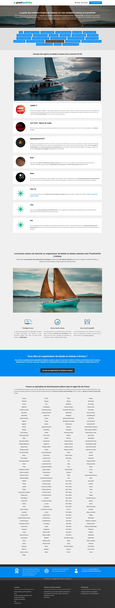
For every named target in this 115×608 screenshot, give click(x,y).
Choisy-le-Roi (24, 500)
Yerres (90, 552)
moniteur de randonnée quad (58, 38)
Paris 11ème (69, 483)
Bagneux (24, 421)
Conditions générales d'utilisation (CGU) (23, 595)
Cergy (24, 466)
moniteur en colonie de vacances (35, 41)
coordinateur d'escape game (63, 32)
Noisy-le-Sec (69, 458)
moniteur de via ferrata (92, 38)
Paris (68, 478)
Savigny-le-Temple (91, 461)
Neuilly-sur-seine (69, 446)
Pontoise (69, 549)
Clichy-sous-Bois (24, 509)
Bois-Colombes (24, 432)
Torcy (91, 492)
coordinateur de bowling (47, 32)
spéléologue (58, 44)
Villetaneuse (91, 535)
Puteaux (91, 398)
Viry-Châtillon (91, 546)
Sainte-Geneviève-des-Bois (91, 426)
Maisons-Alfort (46, 532)
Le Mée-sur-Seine (46, 483)
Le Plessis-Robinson (46, 489)
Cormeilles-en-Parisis (24, 523)
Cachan (24, 463)
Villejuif (91, 515)
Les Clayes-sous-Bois (46, 500)
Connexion (84, 2)
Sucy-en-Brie (91, 481)
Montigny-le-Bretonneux (68, 418)
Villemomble (91, 518)
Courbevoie (24, 529)
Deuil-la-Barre (24, 537)
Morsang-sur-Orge (68, 432)
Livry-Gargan (46, 523)
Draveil (24, 543)
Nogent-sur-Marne (68, 449)
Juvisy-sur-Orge (46, 461)
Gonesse (46, 438)
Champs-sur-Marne (24, 472)
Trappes (91, 495)
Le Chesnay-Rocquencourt (46, 478)
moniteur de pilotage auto (23, 38)
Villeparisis (91, 529)
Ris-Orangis (91, 404)
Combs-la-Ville (24, 515)
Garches (46, 424)
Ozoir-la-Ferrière (68, 469)
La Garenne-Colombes (46, 466)
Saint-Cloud (91, 418)
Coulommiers (24, 526)
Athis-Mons (24, 412)
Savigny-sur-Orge (91, 463)
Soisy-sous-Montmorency (91, 475)
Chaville (24, 486)
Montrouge (68, 429)
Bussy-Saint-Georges (24, 461)
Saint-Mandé (91, 438)
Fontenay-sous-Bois (46, 412)
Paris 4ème (68, 520)
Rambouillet (91, 401)
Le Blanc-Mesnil (46, 472)
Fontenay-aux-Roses (46, 409)
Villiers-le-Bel (91, 537)
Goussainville (46, 441)
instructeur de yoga (65, 35)
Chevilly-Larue (24, 495)
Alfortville (24, 401)
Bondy (24, 438)
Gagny (46, 421)
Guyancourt (46, 444)
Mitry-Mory (68, 404)
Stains (90, 478)
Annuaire (16, 591)
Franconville (46, 415)
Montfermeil (69, 412)
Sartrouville (91, 458)
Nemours (68, 438)
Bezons (24, 426)
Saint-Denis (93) (91, 424)
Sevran (91, 469)
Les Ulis (46, 512)
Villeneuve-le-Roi (91, 523)
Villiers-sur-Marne (91, 540)
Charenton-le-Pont (24, 475)
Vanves (91, 503)
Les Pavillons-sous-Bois (46, 509)
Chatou (24, 483)
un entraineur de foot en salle (70, 44)
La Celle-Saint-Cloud (46, 463)
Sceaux (91, 466)
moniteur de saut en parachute (76, 38)
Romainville (91, 409)
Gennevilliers (46, 429)
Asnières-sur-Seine (24, 409)
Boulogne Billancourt (24, 444)
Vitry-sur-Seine (90, 549)
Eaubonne (24, 546)
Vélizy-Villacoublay (90, 506)
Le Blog (77, 2)
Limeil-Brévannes (46, 520)
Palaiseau (68, 472)
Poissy (68, 543)
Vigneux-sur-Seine (91, 512)
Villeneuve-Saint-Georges (91, 526)
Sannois (91, 452)
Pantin (68, 475)
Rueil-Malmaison (91, 415)
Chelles (24, 489)
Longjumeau (46, 529)
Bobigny (24, 429)
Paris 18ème (69, 503)
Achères (24, 398)
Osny (68, 466)
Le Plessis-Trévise (46, 492)
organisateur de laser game (73, 41)
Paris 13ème (69, 489)
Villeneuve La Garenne (91, 520)
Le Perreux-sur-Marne (46, 486)
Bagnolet (24, 424)
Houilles (46, 449)
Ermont (46, 398)
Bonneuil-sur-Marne (24, 441)
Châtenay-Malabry (24, 478)
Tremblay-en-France (91, 498)
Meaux (46, 552)
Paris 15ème (69, 495)
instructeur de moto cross (40, 35)
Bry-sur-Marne (24, 458)
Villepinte (91, 532)
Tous (21, 32)
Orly (69, 461)
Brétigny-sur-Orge (24, 449)
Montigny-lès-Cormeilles (68, 421)
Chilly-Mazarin (24, 498)
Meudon (69, 401)
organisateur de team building (44, 44)
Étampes (46, 401)
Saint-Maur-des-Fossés (90, 441)
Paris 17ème (69, 500)
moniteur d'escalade (19, 41)
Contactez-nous (17, 603)
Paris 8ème (68, 532)
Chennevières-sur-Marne (24, 492)
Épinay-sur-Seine (24, 552)
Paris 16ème (69, 498)
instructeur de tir (53, 35)
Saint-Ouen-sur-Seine (91, 449)
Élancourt (24, 549)
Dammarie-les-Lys (24, 535)
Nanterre (69, 435)
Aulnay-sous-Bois (24, 418)
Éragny (24, 555)
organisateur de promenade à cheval (91, 41)
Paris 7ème (68, 529)
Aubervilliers (24, 415)
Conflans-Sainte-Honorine (24, 518)
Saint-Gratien (91, 435)
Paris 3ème (68, 518)
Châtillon (24, 481)
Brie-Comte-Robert (24, 452)
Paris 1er (68, 509)
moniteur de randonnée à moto (41, 38)
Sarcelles (91, 455)
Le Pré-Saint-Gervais (46, 495)
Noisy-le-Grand (68, 455)
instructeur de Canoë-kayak (24, 35)
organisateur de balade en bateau (54, 41)
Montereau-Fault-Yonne (68, 409)
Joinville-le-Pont (46, 458)
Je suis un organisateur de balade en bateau (57, 370)
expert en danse (77, 32)
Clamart (24, 503)
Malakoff (46, 537)
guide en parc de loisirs (89, 32)
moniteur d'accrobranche (78, 35)
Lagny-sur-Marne (46, 469)
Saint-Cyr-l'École (91, 421)
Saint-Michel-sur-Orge (91, 444)
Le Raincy (46, 498)
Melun (68, 398)
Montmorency (68, 424)
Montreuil (68, 426)
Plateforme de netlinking (19, 599)
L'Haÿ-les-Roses (46, 518)
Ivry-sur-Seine (46, 455)
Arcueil (24, 404)
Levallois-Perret (46, 515)
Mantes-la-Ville (46, 543)
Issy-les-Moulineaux (46, 452)
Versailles (91, 509)
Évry (46, 404)
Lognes (46, 526)
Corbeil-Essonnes (24, 520)
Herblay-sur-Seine (46, 446)
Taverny (91, 486)
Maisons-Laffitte (46, 535)
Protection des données (19, 597)
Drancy (24, 540)
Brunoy (24, 455)
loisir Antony (46, 597)
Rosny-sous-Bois (91, 412)
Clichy (24, 506)
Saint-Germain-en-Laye (91, 432)
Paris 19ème (69, 506)
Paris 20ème (69, 512)
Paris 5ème (68, 523)
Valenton (91, 500)
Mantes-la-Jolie (46, 540)
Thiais (90, 489)
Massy (46, 546)
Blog (15, 601)
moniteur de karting (93, 35)
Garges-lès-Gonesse (46, 426)
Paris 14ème (69, 492)
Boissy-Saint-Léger (24, 435)
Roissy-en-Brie (91, 407)
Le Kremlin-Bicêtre (46, 481)
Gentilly (46, 432)
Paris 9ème (68, 535)
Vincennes (90, 543)
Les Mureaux (46, 506)
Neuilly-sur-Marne (68, 444)
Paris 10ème (69, 481)
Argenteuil (24, 407)
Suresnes (91, 483)
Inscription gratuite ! (95, 2)
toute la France (23, 337)
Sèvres (91, 472)
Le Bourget (46, 475)
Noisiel (68, 452)
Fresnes (46, 418)
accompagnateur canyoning (32, 32)
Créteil (24, 532)
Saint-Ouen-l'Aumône (91, 446)
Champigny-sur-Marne (24, 469)
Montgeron (68, 415)
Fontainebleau (46, 407)
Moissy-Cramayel (69, 407)
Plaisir (68, 540)
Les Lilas (46, 503)
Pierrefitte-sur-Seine (68, 537)
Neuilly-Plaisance (69, 441)
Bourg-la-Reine (24, 446)
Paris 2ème (68, 515)
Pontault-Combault (68, 546)
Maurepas (46, 549)
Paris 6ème (68, 526)
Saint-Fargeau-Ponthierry (91, 429)
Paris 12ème (69, 486)
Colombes (24, 512)
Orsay (68, 463)
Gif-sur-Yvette (46, 435)
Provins (68, 552)
